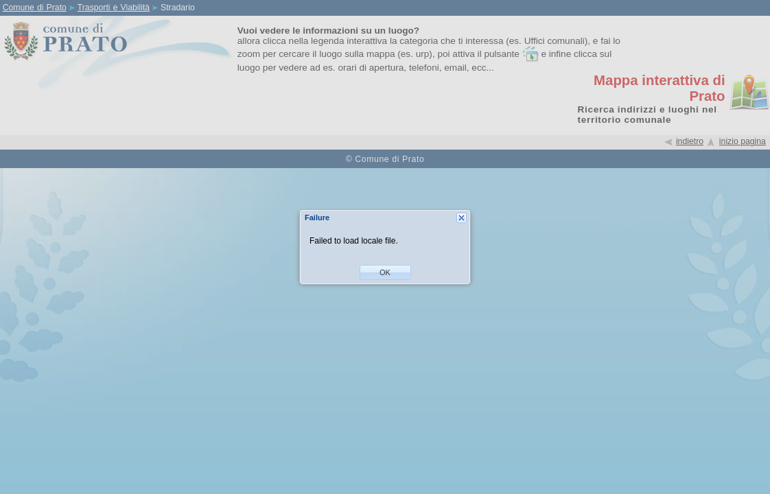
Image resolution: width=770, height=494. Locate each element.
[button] (385, 272)
